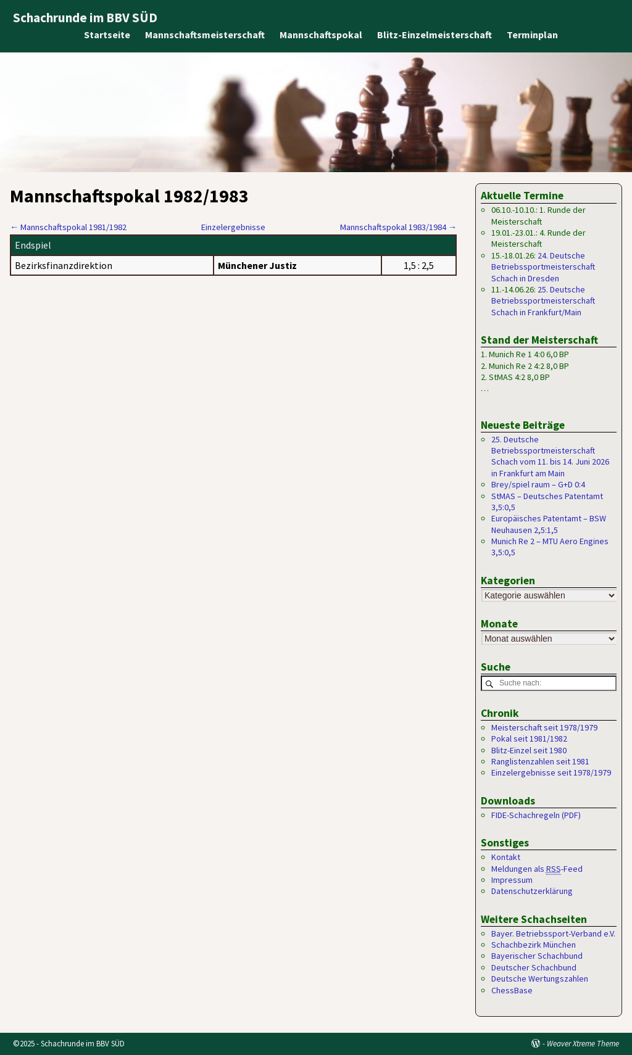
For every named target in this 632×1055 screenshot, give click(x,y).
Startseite (107, 34)
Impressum (512, 879)
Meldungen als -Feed (537, 869)
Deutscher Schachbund (533, 967)
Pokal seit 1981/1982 (529, 739)
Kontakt (505, 857)
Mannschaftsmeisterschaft (205, 34)
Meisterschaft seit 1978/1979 (544, 727)
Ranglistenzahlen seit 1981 (540, 761)
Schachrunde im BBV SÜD (85, 17)
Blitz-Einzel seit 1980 (529, 750)
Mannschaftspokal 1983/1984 (398, 227)
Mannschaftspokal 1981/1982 (68, 227)
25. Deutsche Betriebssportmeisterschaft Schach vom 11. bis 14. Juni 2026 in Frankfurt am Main (550, 456)
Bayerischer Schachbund (537, 956)
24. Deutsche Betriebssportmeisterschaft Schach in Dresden (543, 267)
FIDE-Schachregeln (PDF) (536, 815)
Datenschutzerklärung (532, 891)
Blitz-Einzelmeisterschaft (434, 34)
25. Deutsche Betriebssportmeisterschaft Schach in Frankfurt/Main (543, 301)
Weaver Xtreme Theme (583, 1043)
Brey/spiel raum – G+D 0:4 (538, 484)
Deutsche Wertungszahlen (539, 979)
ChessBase (512, 990)
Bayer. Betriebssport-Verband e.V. (553, 933)
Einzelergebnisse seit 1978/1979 (551, 773)
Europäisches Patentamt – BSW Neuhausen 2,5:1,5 (548, 524)
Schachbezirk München (533, 945)
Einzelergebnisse (233, 227)
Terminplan (532, 34)
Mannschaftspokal (321, 34)
